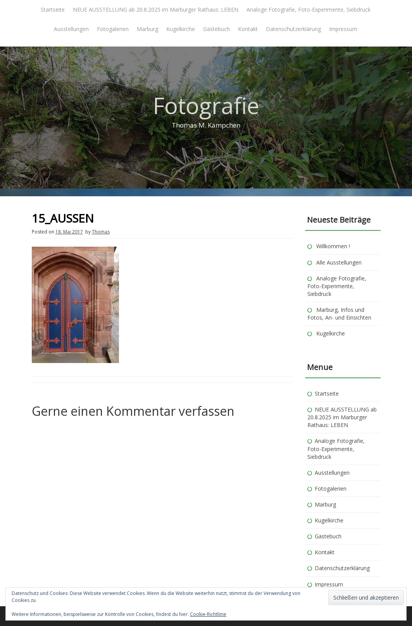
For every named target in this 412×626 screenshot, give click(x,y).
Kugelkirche (180, 29)
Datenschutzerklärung (293, 29)
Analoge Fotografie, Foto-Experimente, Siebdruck (309, 9)
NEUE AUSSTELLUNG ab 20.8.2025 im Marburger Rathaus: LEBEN (155, 9)
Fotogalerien (113, 29)
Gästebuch (216, 29)
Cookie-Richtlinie (208, 614)
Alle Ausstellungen (339, 262)
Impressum (343, 29)
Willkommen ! (333, 246)
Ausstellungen (71, 29)
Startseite (53, 9)
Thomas (101, 231)
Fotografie (206, 105)
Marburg (147, 29)
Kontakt (248, 29)
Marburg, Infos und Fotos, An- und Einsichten (339, 313)
